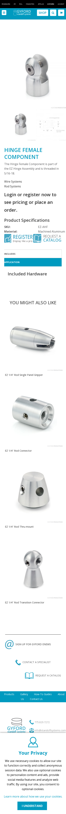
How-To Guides (43, 694)
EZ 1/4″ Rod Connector (18, 450)
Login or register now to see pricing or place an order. (30, 202)
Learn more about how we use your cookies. (33, 796)
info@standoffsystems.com (50, 730)
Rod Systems (12, 186)
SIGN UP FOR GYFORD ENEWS (28, 644)
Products (9, 694)
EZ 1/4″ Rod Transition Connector (24, 602)
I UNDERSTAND (32, 806)
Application (12, 262)
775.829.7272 (42, 722)
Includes (9, 253)
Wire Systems (13, 181)
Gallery (24, 694)
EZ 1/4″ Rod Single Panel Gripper (24, 375)
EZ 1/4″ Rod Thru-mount (19, 526)
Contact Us (36, 699)
